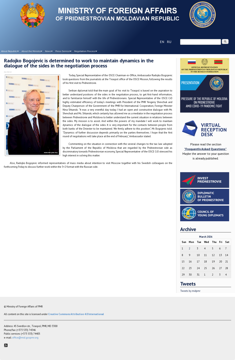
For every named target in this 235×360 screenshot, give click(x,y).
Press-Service (62, 52)
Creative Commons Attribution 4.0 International (76, 314)
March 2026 (205, 236)
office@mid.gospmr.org (25, 337)
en (162, 41)
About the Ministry (31, 52)
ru (169, 41)
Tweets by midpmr (190, 291)
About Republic (9, 52)
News (48, 52)
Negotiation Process (85, 52)
